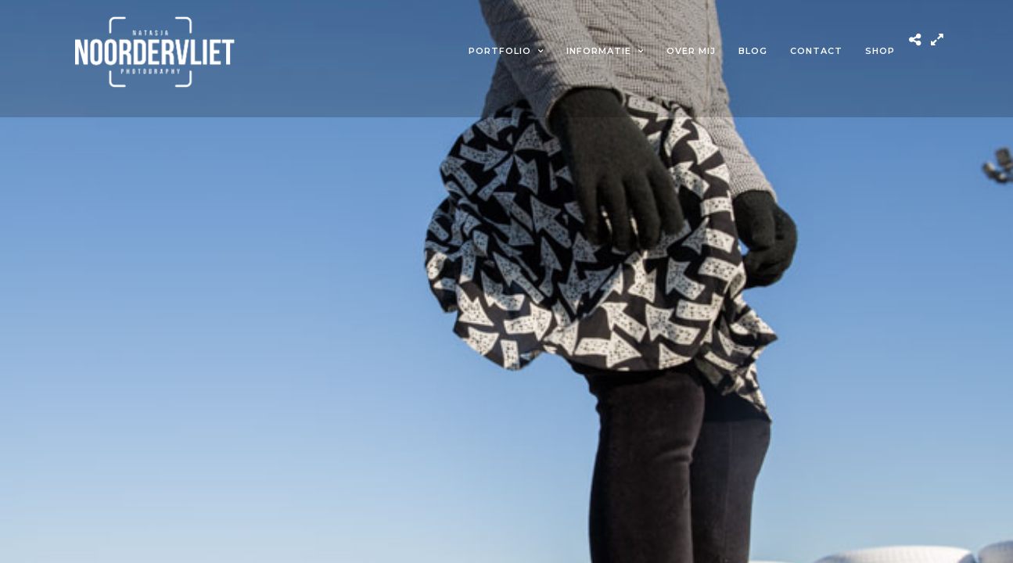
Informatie (598, 50)
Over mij (691, 50)
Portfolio (500, 50)
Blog (752, 50)
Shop (880, 50)
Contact (816, 50)
